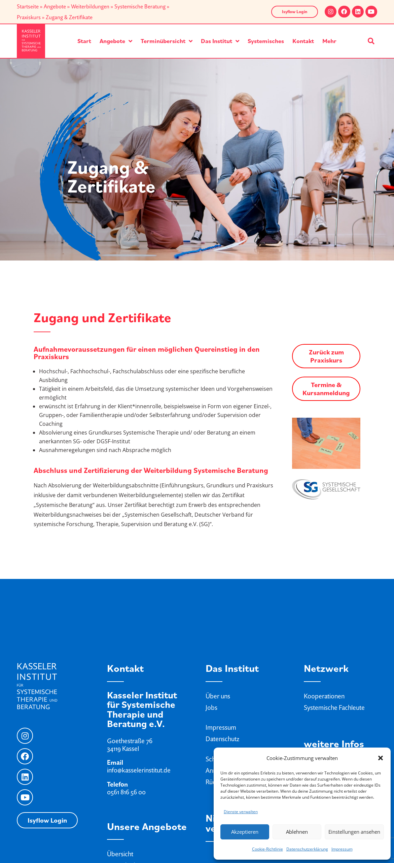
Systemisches (266, 41)
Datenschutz (222, 739)
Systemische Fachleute (334, 707)
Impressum (342, 849)
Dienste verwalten (241, 812)
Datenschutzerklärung (307, 849)
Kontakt (303, 41)
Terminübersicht (166, 41)
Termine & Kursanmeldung (326, 388)
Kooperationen (324, 696)
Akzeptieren (244, 831)
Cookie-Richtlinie (267, 849)
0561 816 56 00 (126, 792)
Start (84, 41)
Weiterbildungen (90, 6)
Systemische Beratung (140, 6)
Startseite (28, 6)
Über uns (218, 696)
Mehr (329, 41)
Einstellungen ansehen (354, 831)
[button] (380, 758)
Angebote (55, 6)
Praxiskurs (29, 17)
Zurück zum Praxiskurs (326, 356)
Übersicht (120, 854)
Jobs (211, 707)
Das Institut (220, 41)
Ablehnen (297, 831)
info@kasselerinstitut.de (139, 770)
